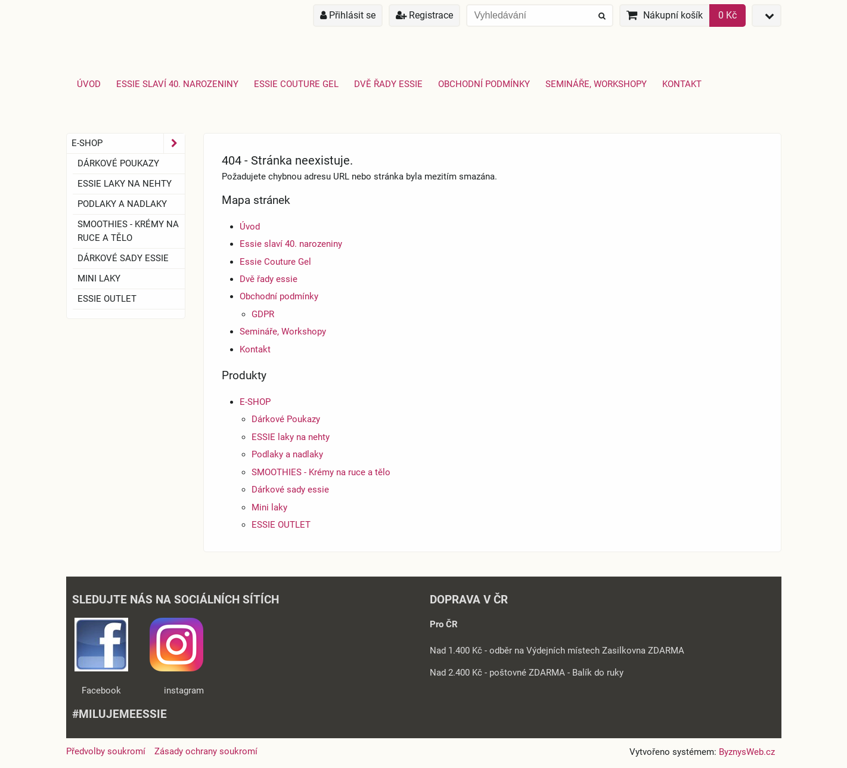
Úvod (89, 84)
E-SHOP (255, 402)
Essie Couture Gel (296, 84)
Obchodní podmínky (484, 84)
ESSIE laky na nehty (291, 437)
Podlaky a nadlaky (287, 454)
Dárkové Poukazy (286, 419)
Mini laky (269, 507)
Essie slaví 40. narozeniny (177, 84)
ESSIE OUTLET (281, 524)
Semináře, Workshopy (596, 84)
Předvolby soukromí (105, 751)
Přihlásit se (348, 15)
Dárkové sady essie (290, 489)
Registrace (424, 15)
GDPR (263, 314)
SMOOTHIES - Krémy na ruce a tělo (321, 472)
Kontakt (682, 84)
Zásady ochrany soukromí (205, 751)
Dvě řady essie (388, 84)
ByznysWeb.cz (747, 752)
